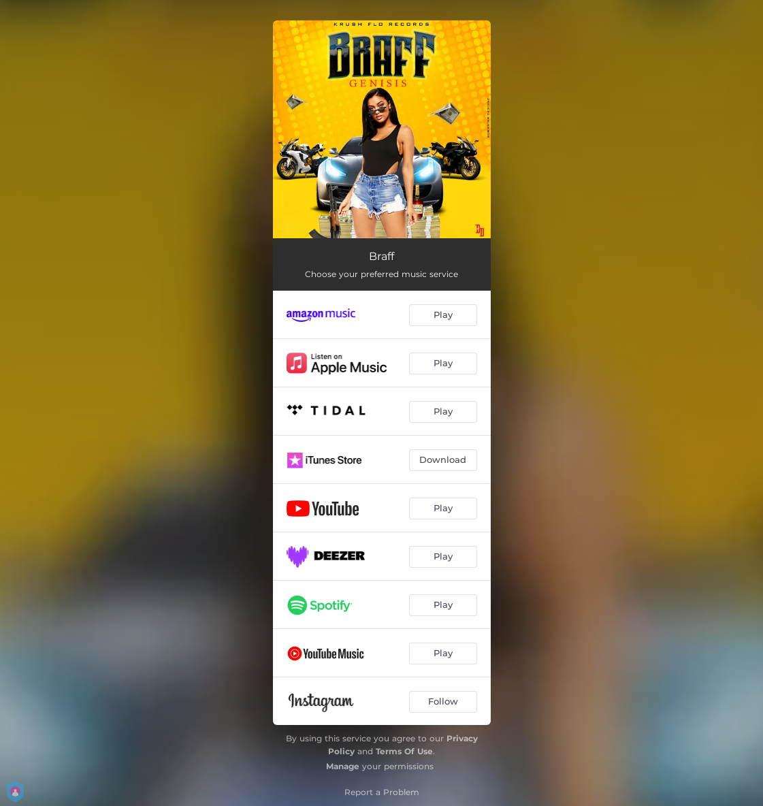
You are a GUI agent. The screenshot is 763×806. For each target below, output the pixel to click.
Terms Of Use (404, 751)
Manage (342, 766)
